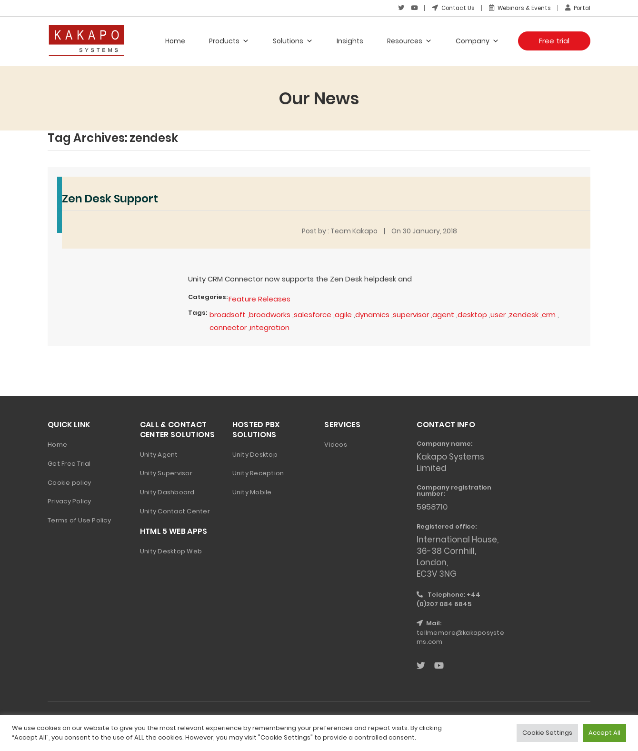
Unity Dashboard (167, 491)
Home (175, 40)
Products (229, 40)
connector (228, 326)
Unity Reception (258, 472)
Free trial (554, 40)
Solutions (293, 40)
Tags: (197, 311)
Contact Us (448, 8)
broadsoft (227, 314)
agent (445, 314)
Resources (409, 40)
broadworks (270, 314)
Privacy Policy (69, 500)
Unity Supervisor (166, 472)
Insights (350, 40)
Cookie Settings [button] (547, 732)
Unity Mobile (252, 491)
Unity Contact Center (175, 510)
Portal (577, 8)
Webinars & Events (517, 8)
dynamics (374, 314)
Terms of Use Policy (79, 519)
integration (269, 326)
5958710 (433, 505)
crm (551, 314)
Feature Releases (259, 298)
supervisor (412, 314)
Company (477, 40)
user (500, 314)
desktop (474, 314)
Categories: (208, 296)
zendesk (525, 314)
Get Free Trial (69, 462)
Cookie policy (69, 481)
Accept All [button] (604, 732)
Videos (335, 443)
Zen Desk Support (113, 198)
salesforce (314, 314)
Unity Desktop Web (171, 549)
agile (344, 314)
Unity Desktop (255, 453)
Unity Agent (159, 453)
